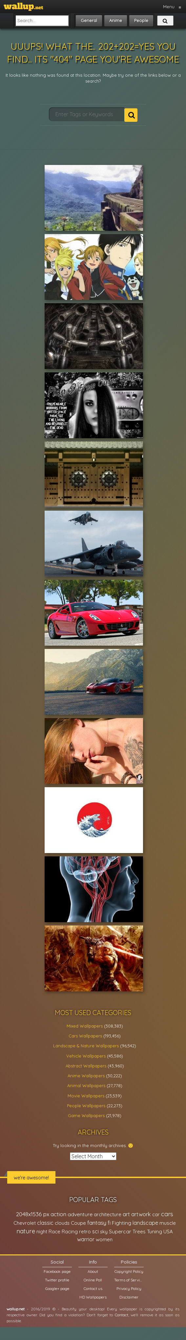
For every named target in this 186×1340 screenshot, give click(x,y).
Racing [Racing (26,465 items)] (70, 1231)
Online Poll (93, 1279)
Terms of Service (128, 1279)
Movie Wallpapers (86, 1095)
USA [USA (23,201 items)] (168, 1231)
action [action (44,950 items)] (58, 1214)
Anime (115, 20)
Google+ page (57, 1288)
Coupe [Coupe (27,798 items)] (78, 1223)
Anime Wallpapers (86, 1075)
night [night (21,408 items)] (41, 1231)
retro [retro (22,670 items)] (85, 1231)
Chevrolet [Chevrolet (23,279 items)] (24, 1223)
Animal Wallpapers (86, 1085)
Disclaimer (128, 1297)
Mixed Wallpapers (85, 1026)
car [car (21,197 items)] (156, 1214)
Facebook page (57, 1271)
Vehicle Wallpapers (86, 1056)
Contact (121, 1314)
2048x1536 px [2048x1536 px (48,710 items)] (32, 1214)
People (141, 20)
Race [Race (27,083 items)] (54, 1231)
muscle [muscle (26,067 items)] (167, 1223)
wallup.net (16, 1308)
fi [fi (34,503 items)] (109, 1222)
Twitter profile (57, 1279)
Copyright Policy (128, 1271)
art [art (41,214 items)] (126, 1214)
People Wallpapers (86, 1105)
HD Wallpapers (93, 1297)
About (93, 1271)
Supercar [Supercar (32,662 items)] (120, 1231)
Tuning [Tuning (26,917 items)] (154, 1231)
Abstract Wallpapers (86, 1065)
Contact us (93, 1288)
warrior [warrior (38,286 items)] (85, 1239)
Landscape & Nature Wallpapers (86, 1045)
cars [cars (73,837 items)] (167, 1214)
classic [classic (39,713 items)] (45, 1222)
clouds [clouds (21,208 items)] (62, 1223)
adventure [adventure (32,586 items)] (80, 1214)
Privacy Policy (128, 1288)
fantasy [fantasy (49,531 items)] (96, 1222)
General (89, 20)
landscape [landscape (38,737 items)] (145, 1222)
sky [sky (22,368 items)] (104, 1231)
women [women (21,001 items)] (104, 1239)
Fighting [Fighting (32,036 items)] (121, 1222)
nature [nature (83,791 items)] (25, 1231)
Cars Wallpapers (85, 1035)
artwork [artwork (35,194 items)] (141, 1214)
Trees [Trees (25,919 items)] (139, 1231)
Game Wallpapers (86, 1115)
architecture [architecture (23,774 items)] (107, 1214)
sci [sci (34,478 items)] (95, 1231)
